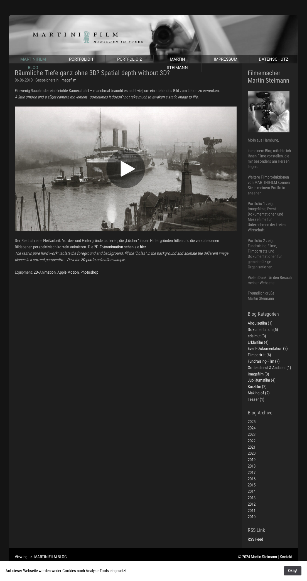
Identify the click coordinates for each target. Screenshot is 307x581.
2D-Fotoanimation (108, 246)
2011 (252, 510)
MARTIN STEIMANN (177, 63)
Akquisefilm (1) (260, 323)
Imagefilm (68, 80)
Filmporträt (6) (259, 354)
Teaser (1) (256, 399)
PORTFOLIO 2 (129, 59)
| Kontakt (285, 556)
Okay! (292, 570)
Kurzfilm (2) (257, 386)
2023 (252, 434)
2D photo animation (96, 259)
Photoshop (89, 272)
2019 (252, 459)
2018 (252, 466)
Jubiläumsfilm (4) (262, 380)
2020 (252, 453)
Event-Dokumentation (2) (268, 348)
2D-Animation (45, 272)
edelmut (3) (257, 335)
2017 (252, 472)
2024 (252, 428)
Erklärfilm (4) (258, 342)
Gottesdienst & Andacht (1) (269, 367)
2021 (252, 447)
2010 (252, 516)
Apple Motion (68, 272)
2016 (252, 478)
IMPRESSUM (225, 59)
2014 (252, 491)
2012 (252, 504)
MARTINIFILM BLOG (33, 63)
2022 (252, 440)
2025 (252, 421)
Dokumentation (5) (263, 329)
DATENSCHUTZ (273, 59)
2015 (252, 485)
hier (143, 246)
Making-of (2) (259, 392)
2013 (252, 497)
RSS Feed (255, 539)
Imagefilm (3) (258, 374)
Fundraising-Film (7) (264, 361)
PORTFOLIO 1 (81, 59)
